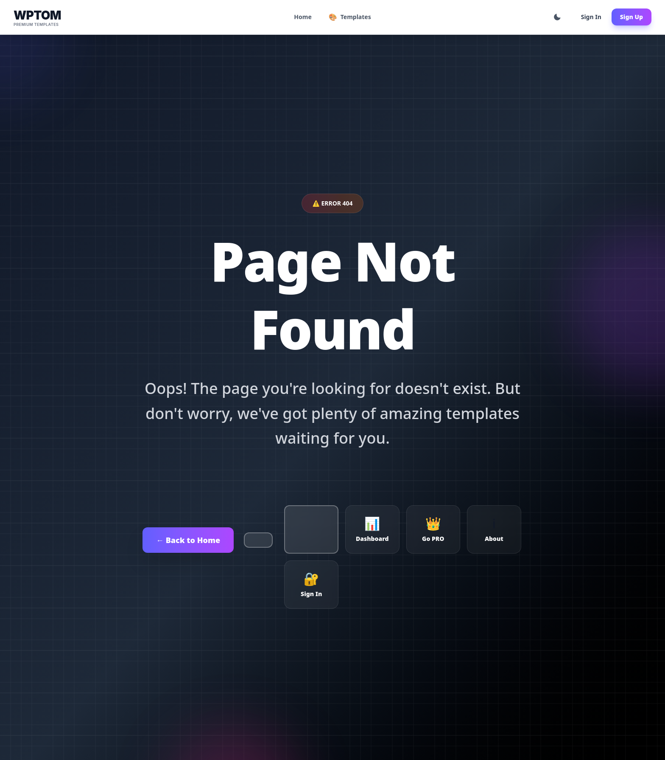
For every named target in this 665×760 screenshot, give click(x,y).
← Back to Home (188, 540)
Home (302, 17)
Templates (350, 17)
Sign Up (631, 17)
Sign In (591, 17)
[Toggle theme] (557, 16)
